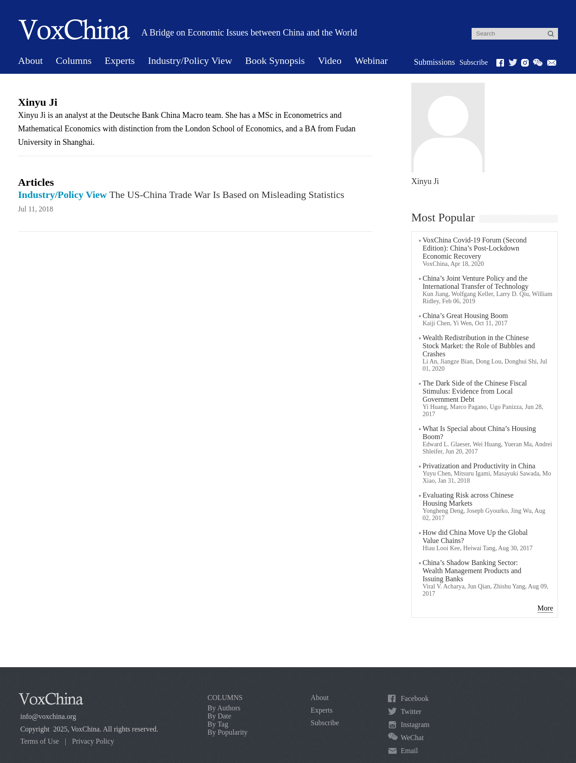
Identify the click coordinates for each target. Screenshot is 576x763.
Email (409, 750)
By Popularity (227, 732)
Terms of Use (39, 741)
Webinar (371, 60)
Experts (119, 60)
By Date (219, 716)
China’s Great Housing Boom (465, 315)
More (545, 608)
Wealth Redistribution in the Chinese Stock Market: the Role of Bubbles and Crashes (479, 346)
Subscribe (473, 62)
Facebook (414, 698)
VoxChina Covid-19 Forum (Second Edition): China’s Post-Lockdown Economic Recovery (474, 248)
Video (329, 60)
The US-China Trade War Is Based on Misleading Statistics (181, 194)
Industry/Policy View (190, 60)
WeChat (411, 737)
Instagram (414, 724)
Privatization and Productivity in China (479, 466)
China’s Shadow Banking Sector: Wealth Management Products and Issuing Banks (472, 571)
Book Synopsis (275, 60)
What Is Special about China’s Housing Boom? (479, 432)
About (30, 60)
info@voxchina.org (48, 716)
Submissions (434, 62)
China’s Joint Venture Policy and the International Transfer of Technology (475, 282)
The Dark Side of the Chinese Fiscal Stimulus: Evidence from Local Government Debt (475, 391)
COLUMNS (225, 697)
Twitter (410, 711)
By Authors (223, 708)
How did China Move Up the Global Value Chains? (475, 536)
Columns (73, 60)
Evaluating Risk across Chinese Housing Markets (468, 499)
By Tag (217, 724)
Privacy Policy (93, 741)
